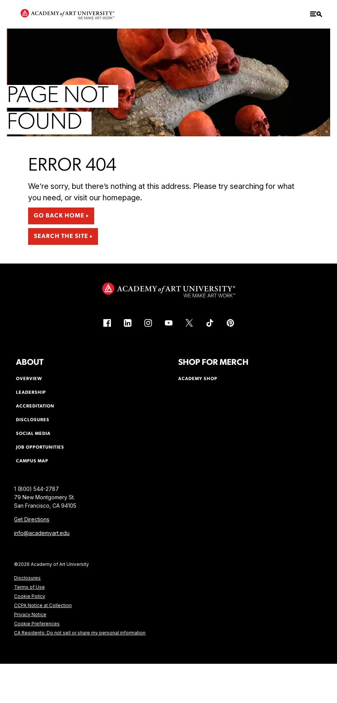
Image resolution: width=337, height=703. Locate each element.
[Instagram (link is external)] (148, 322)
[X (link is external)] (189, 322)
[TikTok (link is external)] (209, 322)
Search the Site (61, 236)
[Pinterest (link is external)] (230, 322)
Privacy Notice (30, 614)
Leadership (31, 392)
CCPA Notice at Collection (43, 605)
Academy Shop (197, 379)
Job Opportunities (40, 447)
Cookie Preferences (37, 623)
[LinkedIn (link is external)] (127, 322)
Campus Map (32, 461)
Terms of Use (29, 587)
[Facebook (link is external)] (107, 322)
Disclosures (27, 578)
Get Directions (31, 519)
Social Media (33, 433)
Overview (29, 379)
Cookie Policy (29, 596)
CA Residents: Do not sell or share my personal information (80, 633)
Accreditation (35, 406)
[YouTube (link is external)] (168, 322)
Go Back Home (59, 216)
